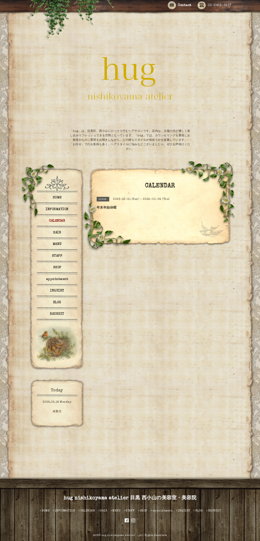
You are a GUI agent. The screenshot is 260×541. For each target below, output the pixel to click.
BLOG (57, 302)
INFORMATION (57, 209)
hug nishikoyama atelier (120, 535)
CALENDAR (57, 221)
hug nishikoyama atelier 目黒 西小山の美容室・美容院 (130, 498)
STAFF (57, 256)
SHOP (57, 267)
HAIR (57, 232)
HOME (57, 197)
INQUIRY (57, 291)
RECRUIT (57, 314)
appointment (57, 279)
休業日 (57, 411)
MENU (57, 244)
